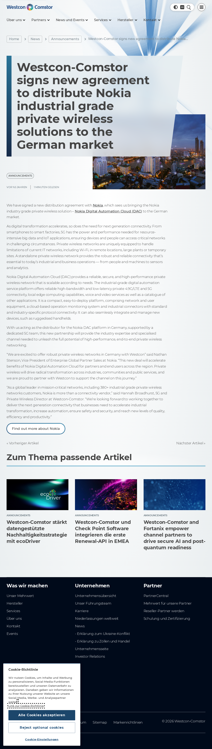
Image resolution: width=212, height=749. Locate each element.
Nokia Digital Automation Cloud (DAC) (108, 211)
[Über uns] (16, 20)
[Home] (30, 7)
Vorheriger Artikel (24, 443)
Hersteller (15, 603)
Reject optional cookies (42, 728)
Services (13, 611)
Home (14, 39)
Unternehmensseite (91, 649)
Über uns (14, 618)
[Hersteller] (127, 20)
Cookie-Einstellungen (41, 739)
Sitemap (100, 722)
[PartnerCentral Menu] (201, 7)
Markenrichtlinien (128, 722)
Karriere (81, 611)
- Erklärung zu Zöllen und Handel (102, 641)
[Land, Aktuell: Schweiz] (182, 7)
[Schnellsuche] (189, 7)
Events (12, 634)
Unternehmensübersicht (95, 596)
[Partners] (40, 20)
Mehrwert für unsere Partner (168, 603)
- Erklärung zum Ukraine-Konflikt (102, 634)
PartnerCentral (156, 596)
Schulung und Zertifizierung (167, 618)
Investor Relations (90, 656)
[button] (176, 7)
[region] (41, 704)
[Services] (102, 20)
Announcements (65, 39)
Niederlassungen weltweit (97, 618)
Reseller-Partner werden (164, 611)
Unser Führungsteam (93, 603)
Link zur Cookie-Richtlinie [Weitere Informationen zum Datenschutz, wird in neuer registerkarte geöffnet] (26, 705)
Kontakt (13, 626)
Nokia (98, 205)
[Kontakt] (151, 20)
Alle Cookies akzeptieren (41, 715)
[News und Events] (72, 20)
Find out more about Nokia (36, 429)
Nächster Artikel (189, 443)
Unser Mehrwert (20, 596)
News (35, 39)
